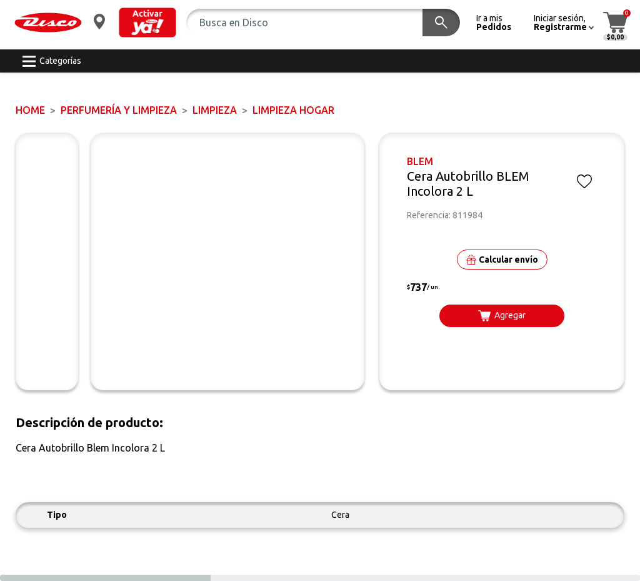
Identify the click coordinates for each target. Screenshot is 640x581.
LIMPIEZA (214, 110)
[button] (147, 23)
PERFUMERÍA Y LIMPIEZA (119, 110)
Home (30, 110)
